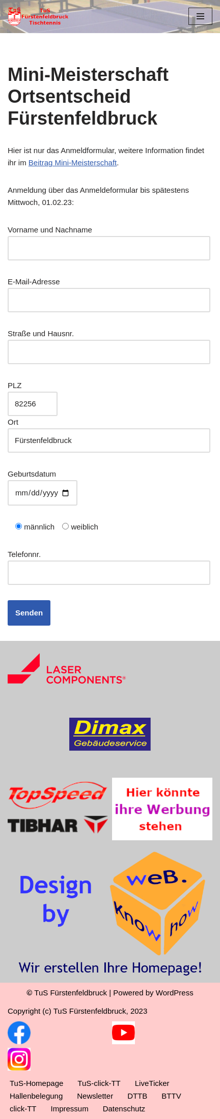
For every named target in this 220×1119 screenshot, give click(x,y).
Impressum (70, 1108)
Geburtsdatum (42, 483)
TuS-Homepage (36, 1083)
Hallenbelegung (36, 1096)
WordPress (175, 992)
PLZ (33, 394)
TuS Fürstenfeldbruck (70, 992)
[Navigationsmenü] (200, 16)
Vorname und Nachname (109, 238)
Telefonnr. (109, 563)
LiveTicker (152, 1083)
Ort (109, 431)
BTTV (171, 1096)
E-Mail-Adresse (109, 290)
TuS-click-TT (98, 1083)
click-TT (23, 1108)
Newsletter (95, 1096)
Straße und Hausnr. (109, 342)
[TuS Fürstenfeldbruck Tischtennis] (38, 16)
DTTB (137, 1096)
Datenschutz (124, 1108)
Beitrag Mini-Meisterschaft (73, 162)
